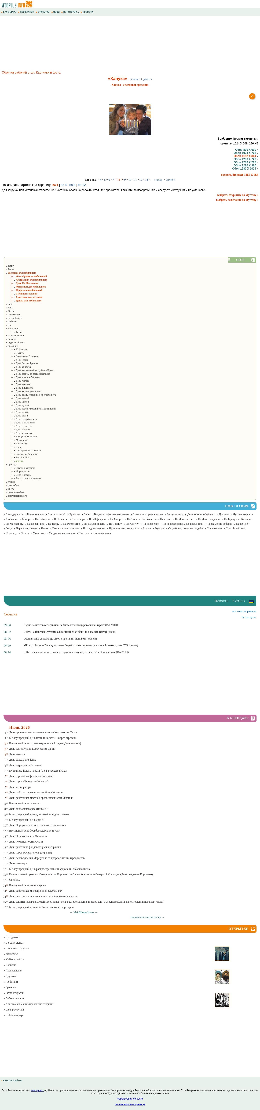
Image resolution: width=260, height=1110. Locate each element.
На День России (184, 519)
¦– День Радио (17, 360)
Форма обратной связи (130, 1098)
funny (10, 266)
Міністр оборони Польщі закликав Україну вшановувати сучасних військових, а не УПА (76, 645)
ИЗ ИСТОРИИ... (70, 12)
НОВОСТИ (87, 12)
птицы (10, 482)
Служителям (214, 528)
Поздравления (12, 970)
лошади (11, 339)
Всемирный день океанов (24, 803)
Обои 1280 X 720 (246, 159)
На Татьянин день (94, 523)
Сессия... (14, 879)
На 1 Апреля (42, 519)
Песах (44, 528)
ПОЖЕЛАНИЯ (26, 12)
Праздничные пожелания (124, 528)
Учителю (84, 533)
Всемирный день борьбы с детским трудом (34, 830)
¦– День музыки (18, 405)
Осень (10, 311)
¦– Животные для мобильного (26, 286)
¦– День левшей (17, 398)
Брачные (74, 514)
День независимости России (26, 841)
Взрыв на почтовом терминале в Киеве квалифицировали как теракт (64, 624)
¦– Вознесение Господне (22, 356)
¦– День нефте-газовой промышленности (31, 408)
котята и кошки (15, 335)
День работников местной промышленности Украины (41, 797)
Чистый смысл (102, 533)
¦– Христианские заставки (24, 297)
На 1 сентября (76, 519)
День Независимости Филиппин (28, 836)
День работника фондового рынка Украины (35, 846)
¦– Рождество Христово (21, 454)
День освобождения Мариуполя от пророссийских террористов (47, 857)
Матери (26, 519)
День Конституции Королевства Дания (32, 748)
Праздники (11, 937)
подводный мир (15, 342)
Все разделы (248, 617)
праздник (11, 346)
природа (11, 464)
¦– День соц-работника (21, 419)
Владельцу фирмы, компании (111, 514)
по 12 (82, 185)
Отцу (9, 528)
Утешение (39, 533)
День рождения (13, 1009)
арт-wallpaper (14, 318)
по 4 (64, 185)
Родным (159, 528)
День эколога (17, 754)
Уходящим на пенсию (62, 533)
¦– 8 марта (15, 353)
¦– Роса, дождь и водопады (23, 478)
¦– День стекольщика (20, 422)
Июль (90, 912)
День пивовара (18, 863)
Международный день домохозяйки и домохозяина (39, 814)
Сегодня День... (13, 942)
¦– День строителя (19, 426)
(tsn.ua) (112, 631)
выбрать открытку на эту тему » (237, 194)
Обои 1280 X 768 (246, 162)
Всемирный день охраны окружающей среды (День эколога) (45, 743)
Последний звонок (94, 528)
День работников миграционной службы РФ (35, 890)
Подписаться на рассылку (147, 917)
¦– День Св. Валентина (22, 283)
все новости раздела (244, 611)
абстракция (13, 314)
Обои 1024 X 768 (246, 152)
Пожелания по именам (65, 528)
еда (8, 325)
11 (135, 179)
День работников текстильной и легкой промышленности (43, 896)
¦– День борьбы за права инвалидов (28, 374)
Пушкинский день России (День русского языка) (38, 770)
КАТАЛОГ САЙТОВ (12, 1081)
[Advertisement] (105, 43)
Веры (87, 514)
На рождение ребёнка (219, 523)
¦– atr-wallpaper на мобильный (26, 276)
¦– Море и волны (18, 471)
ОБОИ (55, 12)
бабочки (11, 321)
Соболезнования (14, 998)
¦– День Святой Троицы (22, 363)
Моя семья (10, 953)
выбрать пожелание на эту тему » (237, 199)
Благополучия (35, 514)
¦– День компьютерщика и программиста (31, 394)
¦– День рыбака (17, 412)
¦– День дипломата (19, 387)
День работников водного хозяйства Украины (36, 792)
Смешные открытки (16, 948)
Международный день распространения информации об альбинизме (49, 868)
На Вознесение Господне (156, 519)
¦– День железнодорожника (24, 391)
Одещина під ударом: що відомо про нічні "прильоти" (56, 638)
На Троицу (115, 523)
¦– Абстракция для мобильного (26, 279)
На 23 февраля (97, 519)
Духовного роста (243, 514)
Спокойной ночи (236, 528)
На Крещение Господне (238, 519)
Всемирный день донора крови (27, 885)
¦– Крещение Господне (21, 436)
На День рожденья (209, 519)
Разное (147, 528)
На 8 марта (116, 519)
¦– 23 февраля (16, 349)
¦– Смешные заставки (21, 293)
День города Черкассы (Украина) (28, 781)
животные (12, 328)
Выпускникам (175, 514)
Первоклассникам (26, 528)
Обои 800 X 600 (246, 149)
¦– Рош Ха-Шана (18, 457)
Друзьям (224, 514)
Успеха (25, 533)
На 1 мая (59, 519)
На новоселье (151, 523)
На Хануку (132, 523)
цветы (10, 489)
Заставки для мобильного (21, 272)
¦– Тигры (14, 332)
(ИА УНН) (111, 624)
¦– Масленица (16, 440)
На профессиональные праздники (183, 523)
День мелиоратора (20, 787)
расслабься (12, 485)
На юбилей (242, 523)
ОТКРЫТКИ (43, 12)
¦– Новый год (16, 443)
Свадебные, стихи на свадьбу (185, 528)
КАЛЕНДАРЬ (9, 12)
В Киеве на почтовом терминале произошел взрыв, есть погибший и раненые (69, 652)
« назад (135, 79)
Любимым (12, 519)
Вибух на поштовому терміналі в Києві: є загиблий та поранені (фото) (65, 631)
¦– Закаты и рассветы (20, 468)
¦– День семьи (17, 415)
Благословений (56, 514)
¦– (14, 461)
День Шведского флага (22, 759)
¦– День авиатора (18, 367)
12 (141, 179)
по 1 (55, 184)
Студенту (11, 533)
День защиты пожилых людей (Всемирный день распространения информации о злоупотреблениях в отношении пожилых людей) (86, 901)
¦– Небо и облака (18, 475)
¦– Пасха (14, 447)
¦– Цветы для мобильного (23, 300)
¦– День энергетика (19, 433)
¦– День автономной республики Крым (29, 370)
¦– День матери (17, 401)
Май (76, 912)
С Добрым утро (13, 1015)
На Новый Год (35, 523)
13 (146, 179)
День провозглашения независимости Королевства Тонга (43, 732)
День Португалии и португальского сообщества (37, 825)
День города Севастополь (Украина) (30, 852)
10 (130, 179)
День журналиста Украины (25, 765)
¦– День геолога (17, 381)
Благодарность (14, 514)
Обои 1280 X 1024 (245, 168)
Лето (9, 307)
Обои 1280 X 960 (246, 165)
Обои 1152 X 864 (246, 156)
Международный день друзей (26, 819)
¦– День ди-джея (18, 384)
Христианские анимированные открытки (28, 1003)
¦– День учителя (18, 429)
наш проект (37, 1090)
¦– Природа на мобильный (24, 290)
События (9, 964)
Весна (10, 269)
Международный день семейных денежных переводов (41, 907)
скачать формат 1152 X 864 (239, 174)
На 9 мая (132, 519)
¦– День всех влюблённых (23, 377)
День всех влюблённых (201, 514)
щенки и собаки (15, 492)
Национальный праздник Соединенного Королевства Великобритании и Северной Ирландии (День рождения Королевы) (81, 874)
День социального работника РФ (28, 808)
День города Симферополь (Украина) (31, 776)
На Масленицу (14, 523)
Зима (9, 304)
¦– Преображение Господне (23, 450)
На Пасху (53, 523)
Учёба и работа (13, 959)
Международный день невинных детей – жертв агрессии (42, 737)
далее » (147, 79)
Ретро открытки (13, 992)
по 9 (72, 185)
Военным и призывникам (148, 514)
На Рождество (71, 523)
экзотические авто (16, 496)
